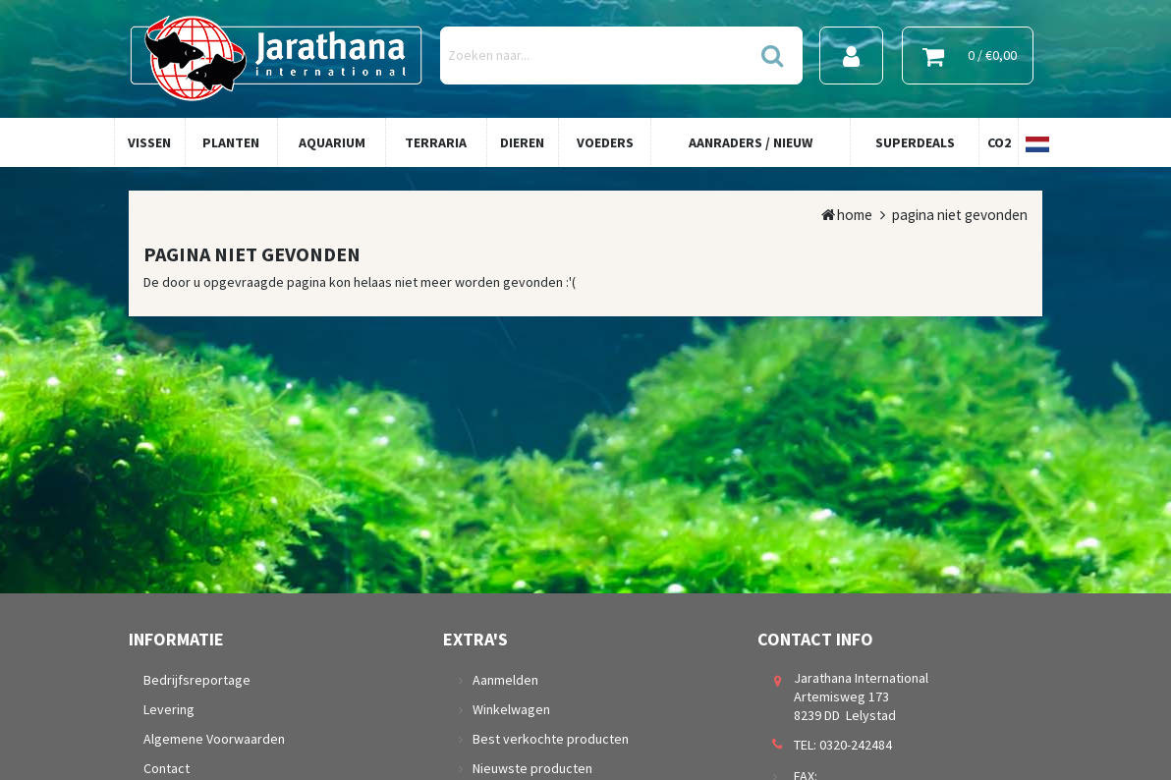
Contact (166, 768)
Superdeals (915, 142)
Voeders (605, 142)
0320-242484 (855, 744)
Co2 (999, 142)
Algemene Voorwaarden (214, 739)
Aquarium (332, 142)
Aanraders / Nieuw (750, 142)
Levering (169, 709)
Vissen (149, 142)
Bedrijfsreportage (197, 680)
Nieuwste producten (532, 768)
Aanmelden (505, 680)
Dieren (522, 142)
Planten (230, 142)
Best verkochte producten (551, 739)
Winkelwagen (511, 709)
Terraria (436, 142)
